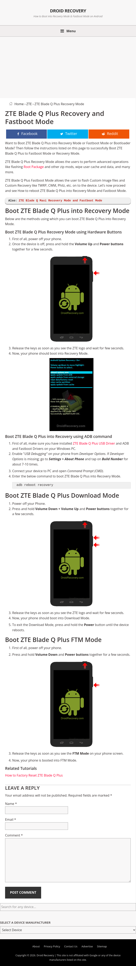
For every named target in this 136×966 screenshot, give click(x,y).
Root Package (34, 167)
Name (11, 803)
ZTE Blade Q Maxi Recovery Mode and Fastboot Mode (60, 201)
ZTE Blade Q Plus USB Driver (94, 443)
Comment (14, 835)
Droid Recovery (68, 9)
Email (10, 819)
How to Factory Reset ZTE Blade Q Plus (34, 775)
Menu (71, 31)
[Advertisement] (68, 66)
